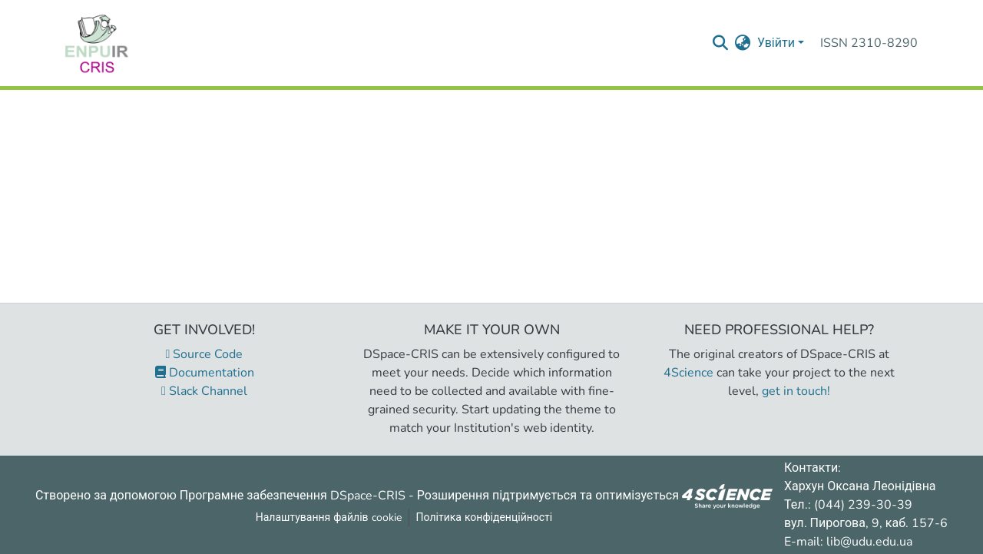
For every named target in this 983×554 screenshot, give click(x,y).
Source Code (204, 354)
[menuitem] (743, 43)
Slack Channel (204, 391)
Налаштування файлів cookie (329, 517)
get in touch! (796, 391)
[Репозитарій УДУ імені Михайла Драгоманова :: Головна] (96, 43)
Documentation (204, 372)
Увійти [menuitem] (776, 43)
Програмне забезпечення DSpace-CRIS (292, 494)
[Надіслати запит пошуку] (720, 43)
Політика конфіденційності (484, 517)
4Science (688, 372)
